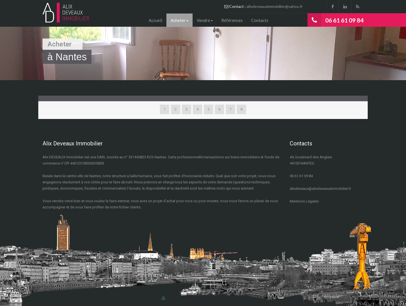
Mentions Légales (304, 201)
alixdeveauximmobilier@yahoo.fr (275, 6)
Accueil (155, 20)
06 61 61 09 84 (344, 20)
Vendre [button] (205, 20)
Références (232, 20)
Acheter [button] (179, 20)
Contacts (259, 20)
